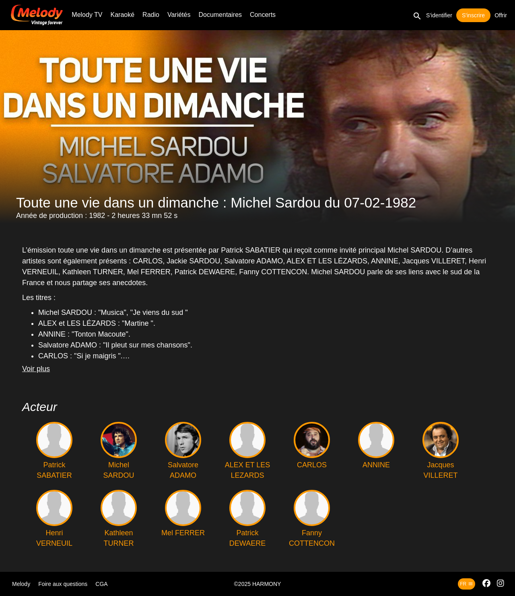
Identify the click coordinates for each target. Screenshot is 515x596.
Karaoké (123, 14)
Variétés (179, 14)
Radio (150, 14)
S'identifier (439, 15)
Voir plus (36, 369)
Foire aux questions (62, 584)
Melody (21, 584)
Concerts (263, 14)
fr (466, 584)
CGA (101, 584)
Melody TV (87, 14)
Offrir (500, 15)
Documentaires (220, 14)
